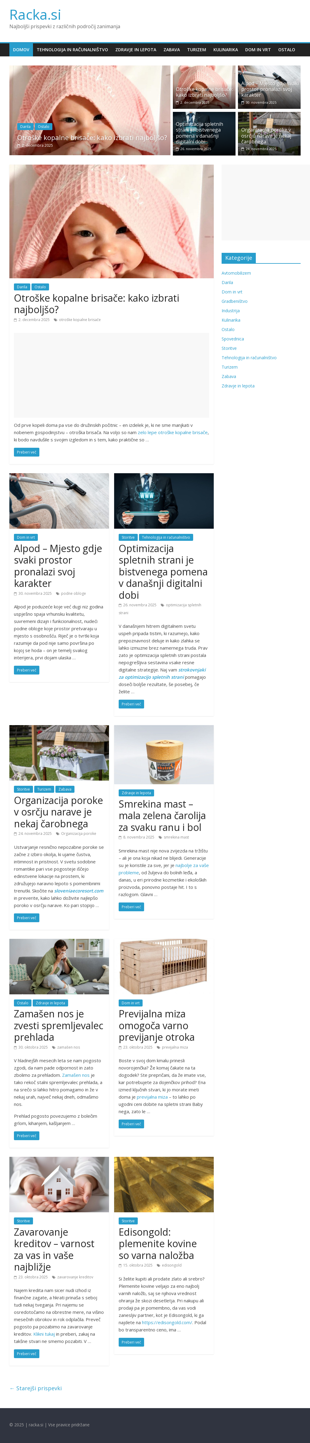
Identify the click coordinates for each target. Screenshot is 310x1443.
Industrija (231, 310)
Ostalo (286, 49)
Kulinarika (225, 49)
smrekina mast (176, 837)
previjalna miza (175, 1047)
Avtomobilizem (236, 273)
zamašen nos (68, 1047)
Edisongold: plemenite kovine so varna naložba (158, 1243)
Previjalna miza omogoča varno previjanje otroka (157, 1025)
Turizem (196, 49)
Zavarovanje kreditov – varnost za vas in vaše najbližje (54, 1249)
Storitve (128, 537)
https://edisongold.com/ (167, 1322)
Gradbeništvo (235, 301)
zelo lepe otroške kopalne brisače (173, 432)
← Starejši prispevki (35, 1388)
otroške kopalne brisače (80, 319)
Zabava (171, 49)
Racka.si (35, 14)
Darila (25, 126)
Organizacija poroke (78, 833)
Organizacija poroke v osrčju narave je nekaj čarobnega (266, 135)
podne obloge (73, 593)
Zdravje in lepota (135, 49)
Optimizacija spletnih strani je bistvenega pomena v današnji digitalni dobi (199, 133)
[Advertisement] (111, 375)
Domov (21, 49)
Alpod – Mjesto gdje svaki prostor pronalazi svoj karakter (270, 89)
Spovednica (233, 339)
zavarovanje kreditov (75, 1277)
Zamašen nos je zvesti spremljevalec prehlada (58, 1025)
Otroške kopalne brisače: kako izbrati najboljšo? (92, 137)
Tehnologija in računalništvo (72, 49)
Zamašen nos (76, 1075)
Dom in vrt (258, 49)
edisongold (172, 1265)
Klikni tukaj (44, 1334)
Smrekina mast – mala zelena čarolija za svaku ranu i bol (162, 815)
